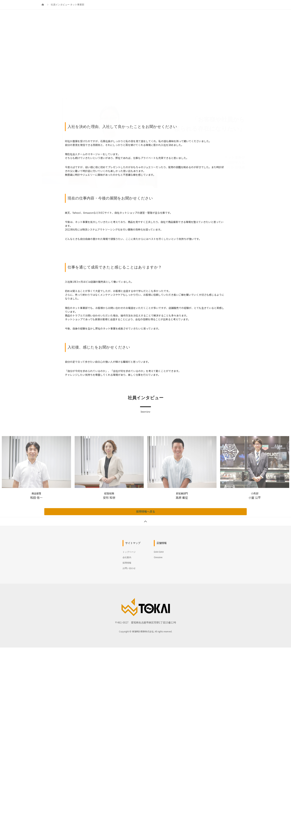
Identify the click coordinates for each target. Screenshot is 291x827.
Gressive (158, 557)
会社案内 (194, 6)
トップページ (171, 6)
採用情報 (214, 6)
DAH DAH (159, 552)
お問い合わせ (236, 6)
